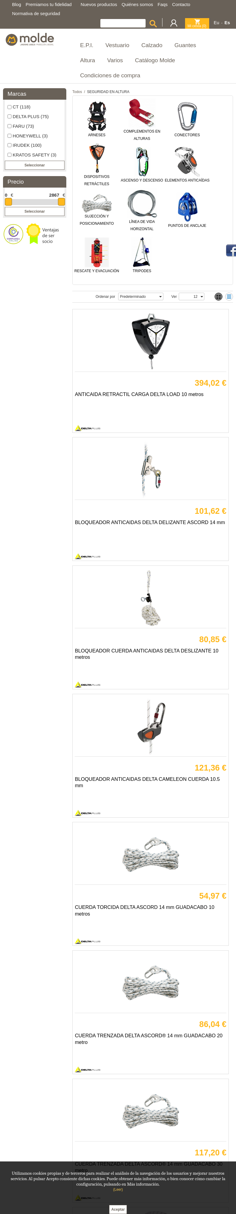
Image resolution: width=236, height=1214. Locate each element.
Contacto (181, 4)
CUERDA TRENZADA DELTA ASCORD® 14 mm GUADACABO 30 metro (109, 784)
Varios (115, 60)
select (160, 296)
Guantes (185, 45)
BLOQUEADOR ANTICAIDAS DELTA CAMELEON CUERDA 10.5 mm (190, 530)
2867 (54, 195)
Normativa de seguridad (36, 13)
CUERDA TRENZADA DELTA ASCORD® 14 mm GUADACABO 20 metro (189, 657)
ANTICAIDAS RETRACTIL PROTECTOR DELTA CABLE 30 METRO (189, 1038)
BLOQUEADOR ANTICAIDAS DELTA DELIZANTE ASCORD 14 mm (190, 403)
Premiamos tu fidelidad (49, 4)
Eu (216, 22)
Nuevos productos (99, 4)
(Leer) (118, 1189)
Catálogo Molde (155, 60)
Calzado (151, 45)
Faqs (163, 4)
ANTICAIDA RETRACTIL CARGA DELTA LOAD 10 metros (105, 403)
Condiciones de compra (110, 75)
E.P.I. (86, 45)
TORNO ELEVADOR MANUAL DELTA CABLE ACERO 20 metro (111, 1038)
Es (227, 22)
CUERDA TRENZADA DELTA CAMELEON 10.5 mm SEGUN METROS (111, 911)
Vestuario (117, 45)
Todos (77, 92)
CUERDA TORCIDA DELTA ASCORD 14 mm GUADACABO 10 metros (107, 657)
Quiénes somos (137, 4)
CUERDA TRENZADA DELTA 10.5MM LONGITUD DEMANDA (189, 784)
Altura (87, 60)
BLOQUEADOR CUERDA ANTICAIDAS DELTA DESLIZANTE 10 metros (105, 530)
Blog (16, 4)
